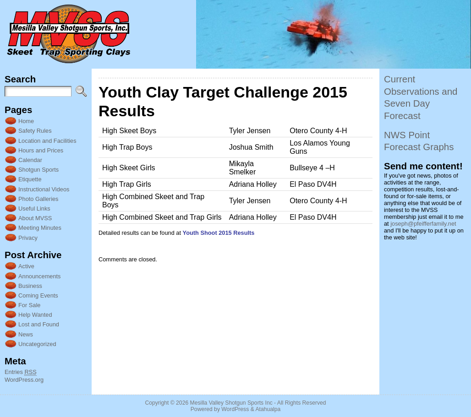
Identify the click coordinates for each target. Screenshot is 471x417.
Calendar (30, 160)
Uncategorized (37, 344)
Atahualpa (267, 409)
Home (26, 121)
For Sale (29, 305)
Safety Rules (35, 130)
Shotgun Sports (38, 169)
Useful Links (34, 208)
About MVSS (35, 218)
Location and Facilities (47, 140)
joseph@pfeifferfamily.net (423, 223)
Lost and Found (38, 324)
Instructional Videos (43, 189)
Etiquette (30, 179)
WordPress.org (24, 379)
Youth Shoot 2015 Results (219, 232)
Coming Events (38, 295)
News (25, 334)
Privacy (28, 237)
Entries (21, 372)
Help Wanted (35, 314)
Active (26, 266)
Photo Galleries (38, 198)
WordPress (235, 409)
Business (30, 285)
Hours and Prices (40, 150)
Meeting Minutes (39, 227)
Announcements (39, 276)
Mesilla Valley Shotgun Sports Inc (231, 403)
